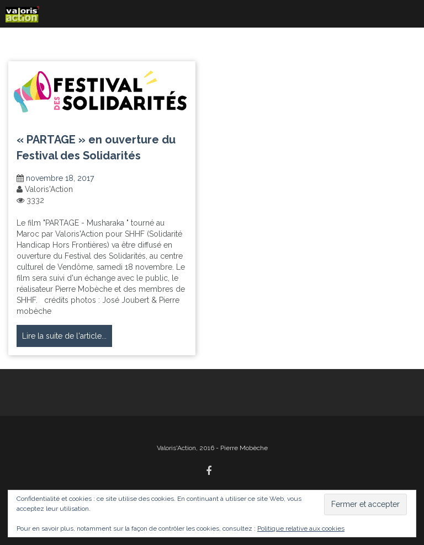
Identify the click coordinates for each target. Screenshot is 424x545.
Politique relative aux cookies (300, 528)
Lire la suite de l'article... (64, 336)
